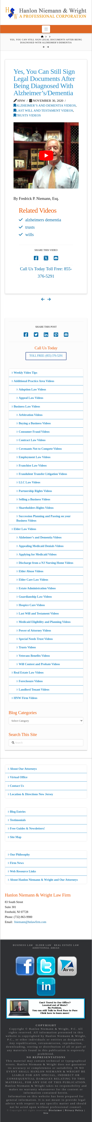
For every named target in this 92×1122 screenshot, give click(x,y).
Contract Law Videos (30, 440)
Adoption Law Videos (31, 389)
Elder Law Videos (23, 529)
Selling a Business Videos (33, 499)
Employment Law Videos (33, 457)
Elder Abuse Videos (29, 571)
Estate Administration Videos (36, 588)
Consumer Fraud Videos (32, 431)
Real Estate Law (66, 945)
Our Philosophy (19, 854)
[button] (46, 29)
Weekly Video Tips (24, 372)
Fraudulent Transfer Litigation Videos (41, 474)
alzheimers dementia (43, 220)
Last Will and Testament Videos (43, 110)
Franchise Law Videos (31, 465)
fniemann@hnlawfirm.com (30, 922)
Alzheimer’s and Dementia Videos (45, 105)
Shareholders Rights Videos (35, 507)
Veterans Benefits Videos (33, 655)
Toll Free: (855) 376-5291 (46, 355)
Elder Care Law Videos (32, 579)
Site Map (14, 837)
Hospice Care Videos (30, 605)
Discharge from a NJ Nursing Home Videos (44, 562)
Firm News (16, 863)
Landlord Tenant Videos (32, 689)
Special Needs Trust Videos (34, 639)
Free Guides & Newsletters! (26, 828)
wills (29, 234)
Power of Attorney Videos (33, 630)
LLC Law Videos (28, 482)
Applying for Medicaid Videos (36, 554)
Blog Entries (17, 811)
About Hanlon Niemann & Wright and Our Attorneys (43, 879)
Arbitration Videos (29, 415)
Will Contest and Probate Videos (38, 664)
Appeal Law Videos (29, 397)
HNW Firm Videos (24, 698)
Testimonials (17, 820)
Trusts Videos (27, 115)
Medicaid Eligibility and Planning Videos (43, 622)
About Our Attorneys (22, 768)
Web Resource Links (22, 871)
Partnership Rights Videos (34, 491)
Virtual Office (17, 777)
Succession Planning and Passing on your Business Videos (43, 518)
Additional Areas (46, 948)
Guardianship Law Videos (34, 596)
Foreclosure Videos (29, 681)
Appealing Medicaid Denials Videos (39, 546)
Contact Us (16, 785)
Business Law (23, 945)
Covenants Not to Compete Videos (39, 448)
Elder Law (44, 945)
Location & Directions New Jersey (30, 794)
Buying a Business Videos (33, 423)
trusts (30, 227)
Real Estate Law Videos (27, 672)
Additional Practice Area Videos (32, 381)
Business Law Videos (25, 406)
